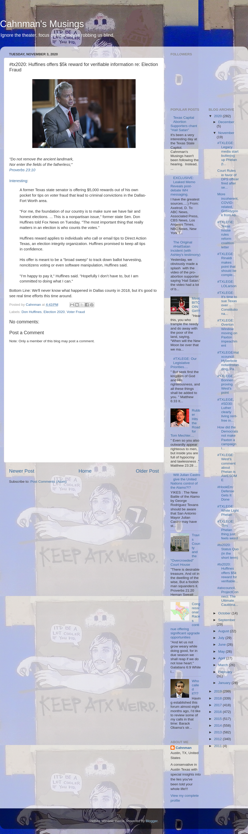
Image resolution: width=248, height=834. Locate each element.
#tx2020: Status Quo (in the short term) (228, 551)
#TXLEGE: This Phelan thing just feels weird (227, 529)
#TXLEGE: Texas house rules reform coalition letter (225, 234)
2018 (218, 698)
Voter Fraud (76, 312)
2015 (218, 719)
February (225, 672)
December (226, 122)
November (226, 133)
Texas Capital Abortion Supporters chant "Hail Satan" (184, 124)
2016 (218, 712)
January (225, 683)
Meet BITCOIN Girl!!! (196, 304)
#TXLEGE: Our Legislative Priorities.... (184, 363)
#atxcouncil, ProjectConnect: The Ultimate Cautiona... (227, 596)
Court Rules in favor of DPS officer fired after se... (228, 179)
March (223, 665)
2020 (218, 116)
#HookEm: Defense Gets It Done (225, 493)
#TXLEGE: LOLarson (226, 284)
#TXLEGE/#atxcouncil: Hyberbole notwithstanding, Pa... (228, 361)
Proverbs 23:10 (22, 170)
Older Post (147, 471)
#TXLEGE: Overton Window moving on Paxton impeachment (227, 332)
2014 (218, 725)
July (222, 638)
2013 (218, 732)
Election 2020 (54, 312)
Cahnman (184, 748)
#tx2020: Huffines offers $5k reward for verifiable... (227, 572)
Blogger (152, 821)
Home (85, 471)
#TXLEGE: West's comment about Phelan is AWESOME (227, 467)
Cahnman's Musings (42, 24)
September (226, 620)
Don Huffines (31, 312)
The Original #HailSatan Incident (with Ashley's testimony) (185, 248)
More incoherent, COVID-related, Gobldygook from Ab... (228, 204)
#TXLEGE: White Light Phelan (228, 510)
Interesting (18, 181)
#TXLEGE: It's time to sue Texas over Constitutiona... (227, 303)
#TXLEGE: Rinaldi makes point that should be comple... (226, 264)
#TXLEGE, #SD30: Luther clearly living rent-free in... (227, 410)
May (222, 651)
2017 (218, 705)
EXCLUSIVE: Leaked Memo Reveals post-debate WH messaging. (183, 186)
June (222, 644)
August (224, 631)
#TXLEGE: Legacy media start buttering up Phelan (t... (227, 153)
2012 (218, 739)
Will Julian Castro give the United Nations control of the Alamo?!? (185, 481)
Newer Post (21, 471)
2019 (218, 691)
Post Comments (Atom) (48, 481)
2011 (218, 746)
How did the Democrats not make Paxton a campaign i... (227, 437)
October (225, 613)
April (222, 658)
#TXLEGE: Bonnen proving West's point (225, 384)
